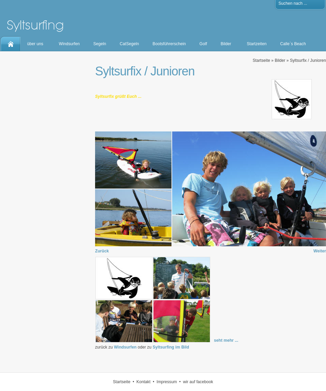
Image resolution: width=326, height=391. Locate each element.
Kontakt (143, 381)
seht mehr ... (226, 340)
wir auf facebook (198, 381)
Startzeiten (257, 43)
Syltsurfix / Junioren (308, 60)
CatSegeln (129, 43)
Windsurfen (69, 43)
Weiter (319, 251)
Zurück (102, 251)
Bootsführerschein (169, 43)
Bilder (226, 43)
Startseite (261, 60)
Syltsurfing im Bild (170, 347)
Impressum (167, 381)
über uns (35, 43)
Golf (203, 43)
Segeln (99, 43)
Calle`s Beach (293, 43)
